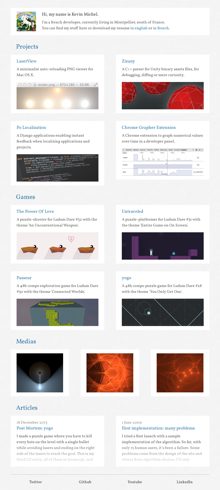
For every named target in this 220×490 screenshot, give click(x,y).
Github (85, 482)
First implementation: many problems (158, 428)
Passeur (24, 278)
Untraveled (132, 212)
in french (161, 28)
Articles (27, 408)
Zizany (128, 61)
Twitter (35, 482)
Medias (26, 341)
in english (139, 28)
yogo (126, 278)
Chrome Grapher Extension (149, 128)
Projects (27, 46)
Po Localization (31, 128)
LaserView (27, 61)
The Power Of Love (35, 212)
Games (25, 197)
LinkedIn (185, 482)
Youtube (135, 482)
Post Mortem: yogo (35, 428)
